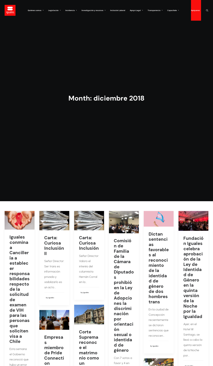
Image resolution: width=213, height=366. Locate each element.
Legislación (54, 10)
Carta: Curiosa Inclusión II (54, 98)
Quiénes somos (36, 10)
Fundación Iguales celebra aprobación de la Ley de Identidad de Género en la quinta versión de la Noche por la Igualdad (193, 130)
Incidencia (71, 10)
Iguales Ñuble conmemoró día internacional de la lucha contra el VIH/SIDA (158, 261)
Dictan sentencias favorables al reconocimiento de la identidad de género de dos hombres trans (159, 120)
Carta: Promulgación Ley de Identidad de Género (192, 273)
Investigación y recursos (94, 10)
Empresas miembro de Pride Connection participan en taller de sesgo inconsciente (54, 218)
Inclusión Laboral (117, 10)
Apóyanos (195, 10)
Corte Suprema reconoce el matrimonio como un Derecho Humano (89, 205)
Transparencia (155, 10)
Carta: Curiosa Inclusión (89, 95)
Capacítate (173, 10)
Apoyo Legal (136, 10)
